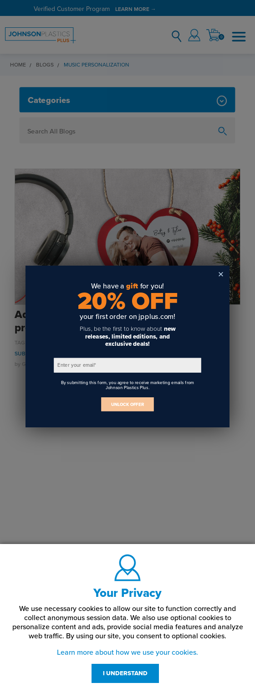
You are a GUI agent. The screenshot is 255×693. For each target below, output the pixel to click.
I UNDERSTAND (125, 673)
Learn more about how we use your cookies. (127, 652)
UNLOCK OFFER (127, 404)
